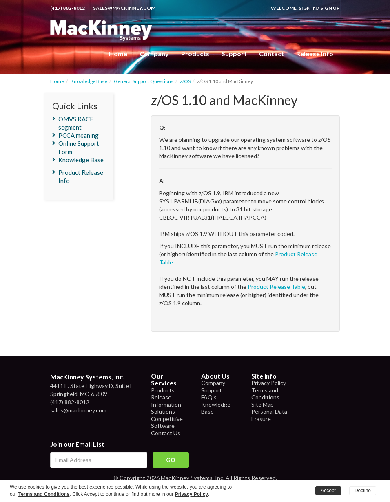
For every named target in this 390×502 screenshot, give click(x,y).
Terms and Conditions (265, 394)
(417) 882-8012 (67, 8)
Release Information (166, 401)
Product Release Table (276, 286)
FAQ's (209, 397)
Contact (271, 53)
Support (234, 53)
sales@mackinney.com (124, 8)
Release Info (314, 53)
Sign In (308, 8)
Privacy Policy (268, 382)
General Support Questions (143, 81)
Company (154, 53)
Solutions (163, 411)
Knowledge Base (89, 81)
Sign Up (330, 8)
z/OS (185, 81)
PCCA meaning (78, 135)
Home (118, 53)
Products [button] (195, 53)
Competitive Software (167, 422)
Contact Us (165, 432)
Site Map (262, 404)
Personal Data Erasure (269, 415)
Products (163, 390)
